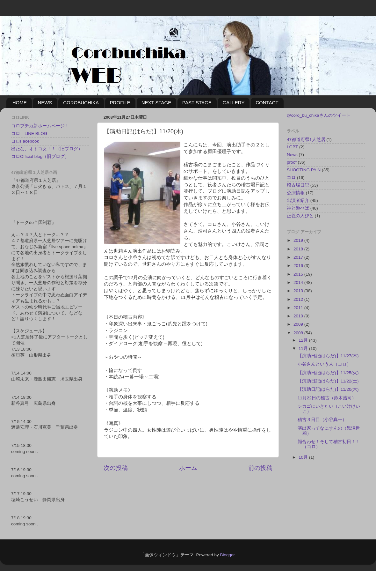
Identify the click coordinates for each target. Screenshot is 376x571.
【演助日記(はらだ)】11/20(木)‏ (328, 389)
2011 (298, 307)
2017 (298, 257)
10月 (304, 457)
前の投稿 (260, 467)
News (292, 154)
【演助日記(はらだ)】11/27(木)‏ (328, 355)
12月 (304, 340)
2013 (298, 290)
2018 (298, 249)
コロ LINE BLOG (29, 133)
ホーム (188, 467)
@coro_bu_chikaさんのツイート (319, 115)
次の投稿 (116, 467)
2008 (298, 332)
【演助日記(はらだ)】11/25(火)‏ (328, 372)
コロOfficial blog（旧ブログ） (40, 156)
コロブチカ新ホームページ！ (40, 125)
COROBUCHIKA (81, 102)
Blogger (227, 554)
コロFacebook (25, 141)
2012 (298, 299)
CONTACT (267, 102)
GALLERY (233, 102)
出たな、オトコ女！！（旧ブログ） (47, 148)
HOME (19, 102)
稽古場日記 (298, 185)
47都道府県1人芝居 (306, 139)
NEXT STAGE (156, 102)
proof (292, 162)
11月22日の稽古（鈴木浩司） (327, 398)
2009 (298, 324)
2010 (298, 316)
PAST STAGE (197, 102)
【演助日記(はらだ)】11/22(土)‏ (328, 381)
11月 (304, 348)
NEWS (45, 102)
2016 (298, 265)
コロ (291, 177)
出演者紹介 (298, 200)
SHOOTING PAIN (304, 169)
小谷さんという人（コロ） (324, 364)
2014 (298, 282)
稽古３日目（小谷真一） (322, 419)
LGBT (292, 147)
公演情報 (296, 192)
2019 (298, 240)
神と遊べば (298, 208)
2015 (298, 274)
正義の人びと (300, 215)
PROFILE (120, 102)
